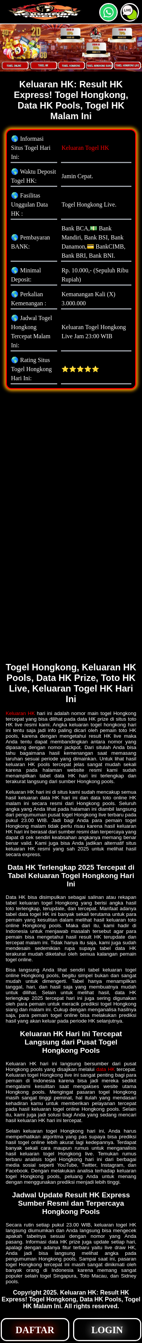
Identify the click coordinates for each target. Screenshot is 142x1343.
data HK (105, 1069)
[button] (130, 12)
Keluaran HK (20, 713)
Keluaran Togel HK (85, 148)
